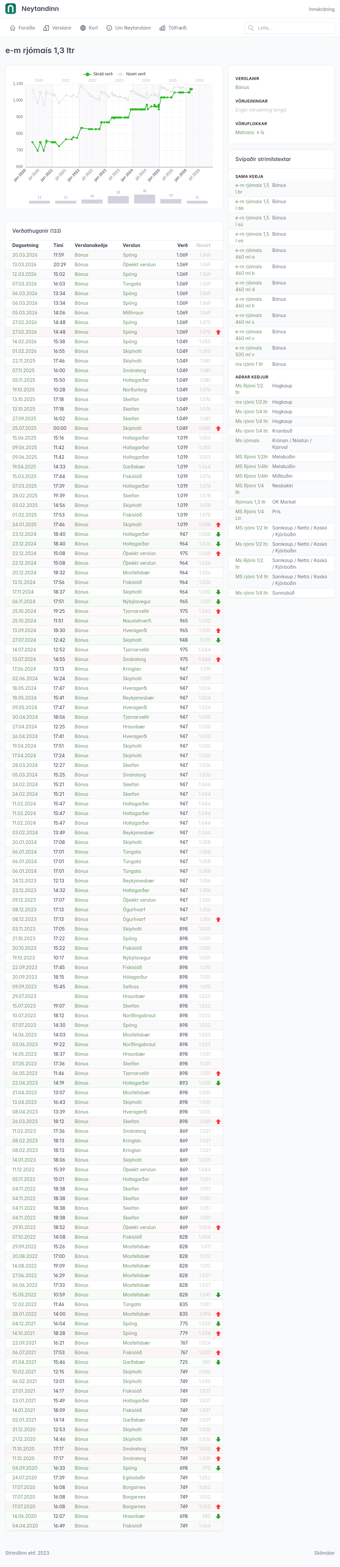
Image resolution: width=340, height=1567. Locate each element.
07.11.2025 (23, 370)
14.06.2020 (24, 1516)
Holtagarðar (136, 380)
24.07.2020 (24, 1477)
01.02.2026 (24, 351)
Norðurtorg (135, 389)
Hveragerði (135, 630)
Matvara (244, 132)
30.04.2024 (25, 717)
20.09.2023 (24, 977)
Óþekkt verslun (139, 264)
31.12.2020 (24, 1429)
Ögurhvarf (134, 909)
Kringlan (132, 669)
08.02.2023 (25, 1140)
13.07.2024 (24, 659)
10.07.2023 (24, 1015)
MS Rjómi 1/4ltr (251, 466)
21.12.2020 (24, 1439)
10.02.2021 (24, 1371)
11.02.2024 (24, 803)
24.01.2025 (24, 524)
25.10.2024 (24, 611)
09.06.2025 (24, 447)
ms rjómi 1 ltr (249, 364)
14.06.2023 (24, 1034)
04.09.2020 (24, 1468)
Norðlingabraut (139, 1015)
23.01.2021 (24, 1400)
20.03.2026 (25, 255)
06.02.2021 (24, 1381)
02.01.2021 (24, 1420)
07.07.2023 (24, 1025)
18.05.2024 (24, 688)
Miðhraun (133, 312)
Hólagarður (135, 977)
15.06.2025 (24, 438)
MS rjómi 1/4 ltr (252, 576)
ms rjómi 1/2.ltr (251, 402)
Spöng (130, 255)
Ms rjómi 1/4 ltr (251, 411)
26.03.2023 (25, 1121)
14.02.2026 (24, 341)
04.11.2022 (24, 1189)
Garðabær (134, 466)
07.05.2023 (24, 1063)
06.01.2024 (24, 852)
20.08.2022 (25, 1256)
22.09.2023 (24, 967)
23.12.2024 (24, 534)
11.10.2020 (23, 1448)
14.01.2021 (23, 1410)
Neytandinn (32, 9)
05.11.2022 (23, 1179)
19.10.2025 (23, 389)
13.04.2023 (24, 1102)
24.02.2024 (25, 784)
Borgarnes (134, 1487)
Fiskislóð (132, 476)
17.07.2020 (23, 1487)
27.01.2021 (23, 1391)
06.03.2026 (25, 293)
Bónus (82, 255)
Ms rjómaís (247, 440)
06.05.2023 (25, 1073)
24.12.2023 (24, 880)
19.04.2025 (24, 466)
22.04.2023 (25, 1083)
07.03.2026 (24, 284)
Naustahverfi (137, 620)
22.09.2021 (24, 1343)
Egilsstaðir (134, 1477)
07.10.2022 (24, 1237)
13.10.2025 (23, 399)
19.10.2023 (23, 957)
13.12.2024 (24, 582)
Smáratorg (134, 370)
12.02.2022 (24, 1304)
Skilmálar (324, 1553)
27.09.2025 (24, 418)
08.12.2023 (24, 909)
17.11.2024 (23, 592)
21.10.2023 (24, 938)
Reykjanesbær (138, 698)
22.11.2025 (24, 361)
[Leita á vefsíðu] (289, 28)
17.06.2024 (24, 669)
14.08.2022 (24, 1266)
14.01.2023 (24, 1160)
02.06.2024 (25, 678)
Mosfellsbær (136, 572)
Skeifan (131, 399)
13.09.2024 (24, 630)
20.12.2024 (24, 572)
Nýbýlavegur (137, 601)
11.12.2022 (23, 1169)
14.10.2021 (23, 1333)
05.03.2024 (25, 775)
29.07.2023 (24, 996)
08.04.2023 (25, 1111)
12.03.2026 (24, 274)
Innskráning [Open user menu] (322, 9)
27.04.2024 (24, 726)
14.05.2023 (24, 1054)
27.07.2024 (24, 640)
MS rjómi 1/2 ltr (251, 528)
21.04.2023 (24, 1092)
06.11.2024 (24, 601)
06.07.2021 (24, 1352)
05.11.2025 (23, 380)
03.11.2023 (24, 929)
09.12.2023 (24, 900)
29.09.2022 (24, 1246)
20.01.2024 (24, 842)
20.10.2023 (24, 948)
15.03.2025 (24, 476)
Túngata (132, 284)
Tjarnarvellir (136, 611)
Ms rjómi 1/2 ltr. (252, 544)
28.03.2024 (25, 765)
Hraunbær (134, 726)
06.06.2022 (25, 1285)
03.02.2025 (25, 505)
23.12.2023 (24, 890)
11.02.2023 (24, 1131)
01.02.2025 (24, 515)
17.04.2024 (24, 755)
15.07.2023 (24, 1006)
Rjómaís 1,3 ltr (250, 502)
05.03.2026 (25, 312)
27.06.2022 (24, 1275)
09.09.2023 (24, 986)
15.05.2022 (24, 1294)
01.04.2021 (24, 1362)
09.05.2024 (24, 707)
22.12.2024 (24, 553)
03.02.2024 (25, 832)
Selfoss (131, 986)
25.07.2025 (24, 428)
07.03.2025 (24, 486)
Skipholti (132, 351)
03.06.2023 (25, 1044)
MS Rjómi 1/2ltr (251, 456)
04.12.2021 (24, 1323)
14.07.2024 (24, 649)
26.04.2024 (25, 736)
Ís (262, 132)
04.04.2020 (25, 1525)
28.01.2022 (24, 1314)
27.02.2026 (24, 322)
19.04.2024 (24, 746)
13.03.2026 (24, 264)
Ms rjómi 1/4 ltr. (252, 421)
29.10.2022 (24, 1227)
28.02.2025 (25, 495)
